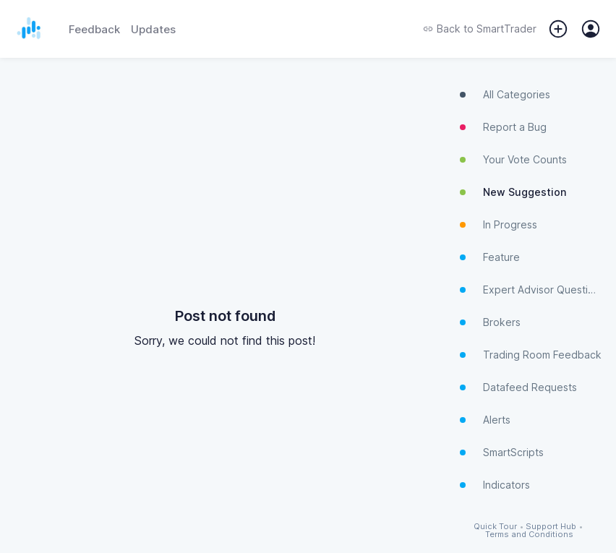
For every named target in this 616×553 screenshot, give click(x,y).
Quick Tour (495, 527)
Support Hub (551, 527)
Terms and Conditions (529, 535)
